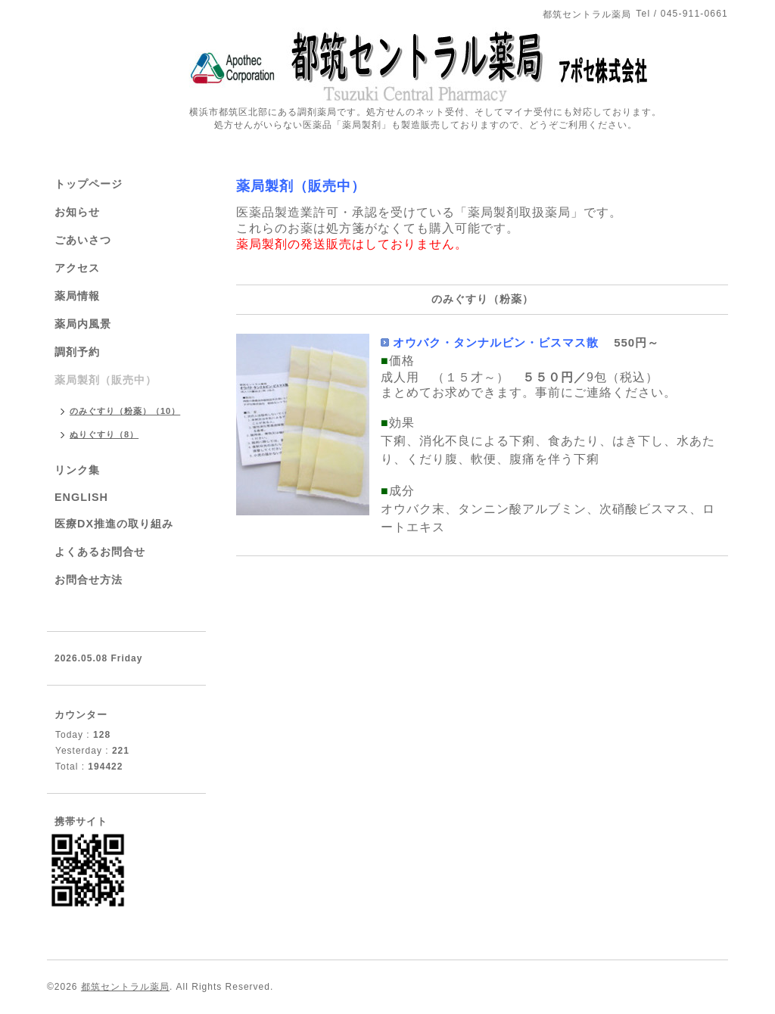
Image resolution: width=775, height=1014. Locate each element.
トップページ (88, 184)
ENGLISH (81, 497)
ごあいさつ (82, 240)
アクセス (77, 268)
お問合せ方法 (88, 580)
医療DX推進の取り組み (113, 524)
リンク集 (77, 470)
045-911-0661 (694, 13)
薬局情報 (77, 296)
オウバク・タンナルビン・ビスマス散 (496, 342)
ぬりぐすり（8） (104, 434)
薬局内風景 (82, 324)
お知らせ (77, 212)
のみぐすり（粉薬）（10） (125, 410)
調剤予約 (77, 352)
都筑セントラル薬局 (125, 986)
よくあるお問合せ (99, 552)
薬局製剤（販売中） (301, 186)
